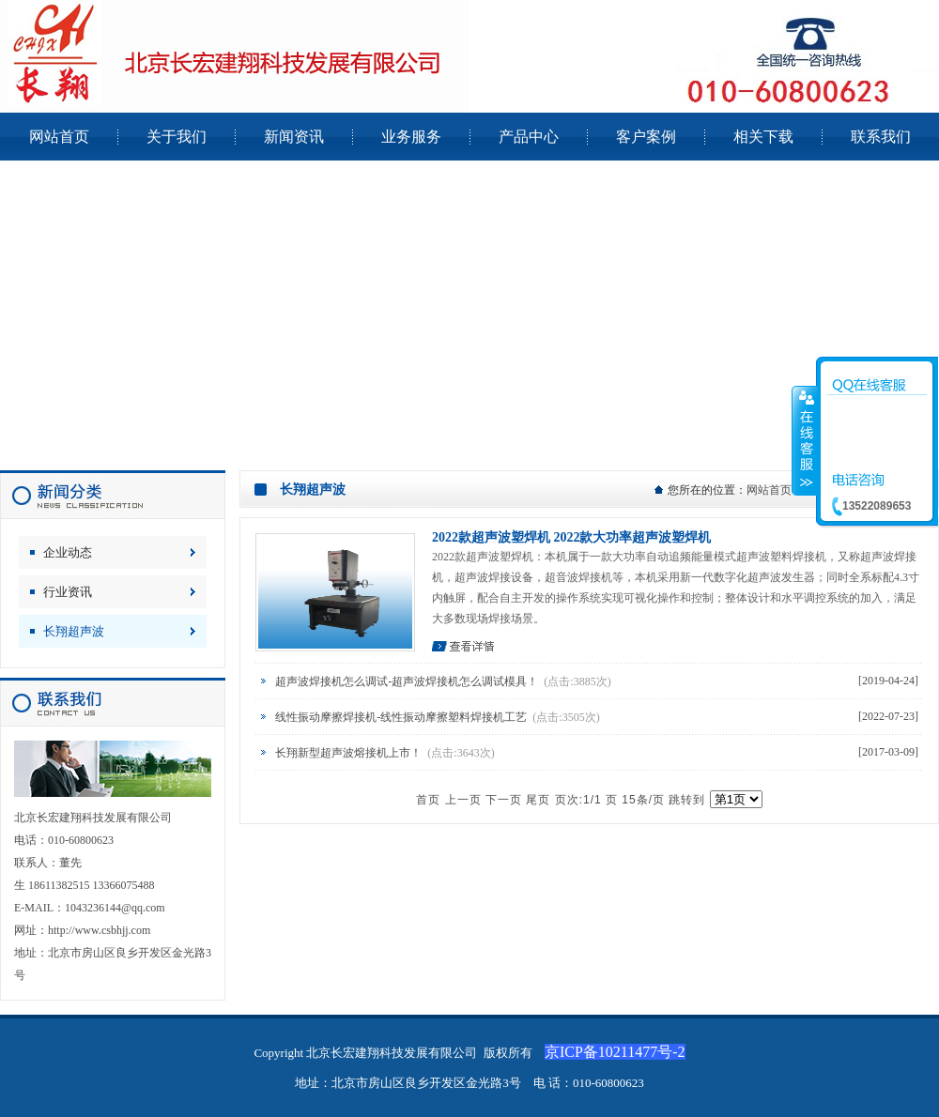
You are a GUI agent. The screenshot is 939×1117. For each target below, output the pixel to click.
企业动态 (67, 552)
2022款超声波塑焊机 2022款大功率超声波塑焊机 (572, 537)
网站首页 (769, 490)
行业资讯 (67, 592)
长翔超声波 (73, 631)
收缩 (805, 440)
